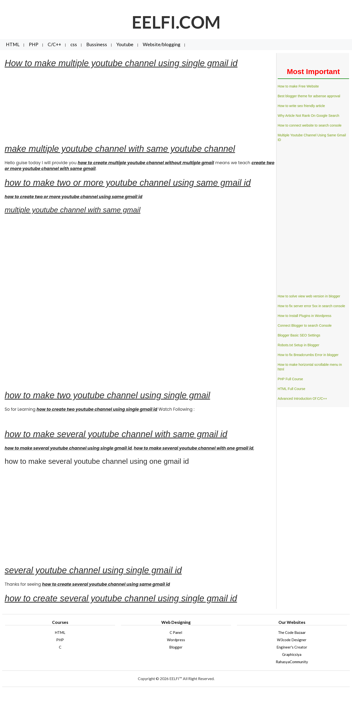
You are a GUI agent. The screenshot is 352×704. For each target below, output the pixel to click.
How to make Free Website (298, 86)
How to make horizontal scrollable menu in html (310, 367)
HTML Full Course (291, 389)
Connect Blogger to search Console (305, 325)
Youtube (124, 44)
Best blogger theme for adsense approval (309, 96)
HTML (13, 44)
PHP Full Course (290, 379)
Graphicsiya (291, 654)
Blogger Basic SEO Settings (299, 335)
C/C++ (54, 44)
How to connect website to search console (309, 125)
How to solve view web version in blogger (309, 296)
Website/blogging (161, 44)
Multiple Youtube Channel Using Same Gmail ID (312, 137)
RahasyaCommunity (292, 662)
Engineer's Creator (291, 647)
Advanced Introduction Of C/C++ (302, 399)
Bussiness (96, 44)
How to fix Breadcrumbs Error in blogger (308, 355)
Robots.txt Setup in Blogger (298, 345)
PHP (33, 44)
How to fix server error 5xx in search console (311, 306)
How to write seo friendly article (301, 106)
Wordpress (176, 640)
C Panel (176, 632)
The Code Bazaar (292, 632)
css (73, 44)
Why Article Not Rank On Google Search (308, 116)
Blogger (176, 647)
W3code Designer (292, 640)
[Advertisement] (140, 106)
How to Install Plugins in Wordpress (304, 316)
